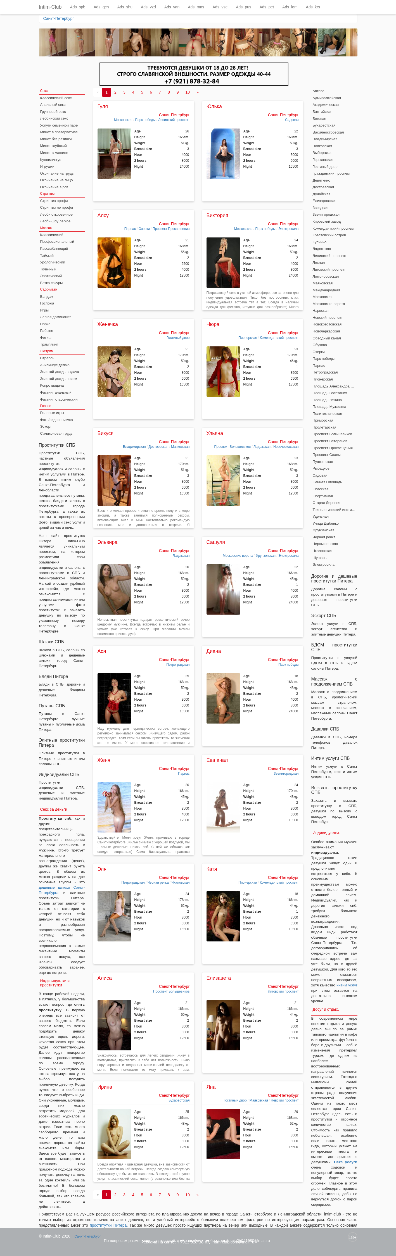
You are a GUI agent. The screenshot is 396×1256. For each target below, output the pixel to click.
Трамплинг (49, 344)
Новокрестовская (327, 324)
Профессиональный (57, 241)
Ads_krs (313, 7)
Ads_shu (124, 7)
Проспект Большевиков (232, 447)
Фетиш (45, 338)
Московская (123, 120)
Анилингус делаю (55, 365)
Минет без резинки (56, 139)
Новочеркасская (285, 447)
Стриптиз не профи (56, 207)
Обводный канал (327, 338)
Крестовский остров (329, 235)
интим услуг (346, 985)
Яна (211, 1087)
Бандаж (46, 296)
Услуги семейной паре (59, 125)
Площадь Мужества (329, 407)
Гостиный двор (178, 338)
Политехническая (327, 413)
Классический (51, 235)
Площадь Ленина (327, 400)
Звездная (320, 208)
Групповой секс (53, 112)
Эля (102, 869)
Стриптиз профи (54, 201)
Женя (104, 760)
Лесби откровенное (56, 214)
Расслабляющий (54, 248)
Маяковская (180, 447)
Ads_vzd (148, 7)
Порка (45, 324)
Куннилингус (50, 160)
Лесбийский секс (54, 118)
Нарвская (321, 310)
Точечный (48, 269)
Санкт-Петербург (58, 18)
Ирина (105, 1087)
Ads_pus (243, 7)
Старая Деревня (326, 503)
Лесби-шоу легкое (55, 221)
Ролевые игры (52, 413)
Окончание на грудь (57, 173)
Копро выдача (52, 385)
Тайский (47, 255)
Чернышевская (325, 544)
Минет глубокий (53, 146)
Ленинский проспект (173, 120)
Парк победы (145, 120)
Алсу (103, 215)
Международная (326, 290)
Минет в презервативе (59, 132)
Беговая (319, 118)
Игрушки (47, 166)
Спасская (321, 489)
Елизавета (219, 978)
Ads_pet (267, 7)
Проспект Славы (327, 455)
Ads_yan (171, 7)
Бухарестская (179, 1100)
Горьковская (323, 160)
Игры (44, 310)
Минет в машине (54, 153)
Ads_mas (196, 7)
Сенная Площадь (327, 482)
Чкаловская (181, 882)
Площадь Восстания (330, 393)
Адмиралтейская (327, 98)
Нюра (213, 324)
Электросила (288, 229)
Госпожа (47, 303)
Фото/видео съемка (56, 420)
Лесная (319, 262)
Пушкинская (323, 462)
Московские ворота (238, 556)
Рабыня (46, 331)
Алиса (105, 978)
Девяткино (321, 180)
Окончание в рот (54, 187)
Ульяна (215, 433)
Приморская (323, 420)
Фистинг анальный (56, 392)
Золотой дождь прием (58, 379)
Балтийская (323, 112)
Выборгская (323, 153)
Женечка (108, 324)
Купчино (320, 242)
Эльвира (108, 542)
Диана (214, 651)
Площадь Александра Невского (335, 386)
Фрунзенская (265, 556)
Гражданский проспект (332, 173)
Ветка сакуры (51, 283)
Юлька (214, 106)
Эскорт (46, 426)
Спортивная (323, 496)
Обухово (320, 345)
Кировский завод (327, 221)
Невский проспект (284, 1100)
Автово (318, 91)
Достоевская (159, 447)
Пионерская (247, 338)
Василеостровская (328, 132)
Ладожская (262, 447)
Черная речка (158, 882)
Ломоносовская (326, 276)
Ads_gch (101, 7)
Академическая (326, 105)
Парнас (130, 229)
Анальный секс (53, 105)
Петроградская (177, 665)
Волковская (322, 146)
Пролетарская (324, 427)
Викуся (106, 433)
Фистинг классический (59, 399)
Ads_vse (220, 7)
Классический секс (56, 98)
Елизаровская (324, 201)
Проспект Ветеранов (330, 441)
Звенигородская (286, 774)
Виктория (217, 215)
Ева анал (217, 760)
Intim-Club (50, 7)
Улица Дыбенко (326, 523)
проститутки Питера (108, 1225)
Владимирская (134, 447)
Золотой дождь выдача (59, 372)
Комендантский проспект (279, 338)
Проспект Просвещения (171, 229)
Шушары (320, 558)
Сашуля (216, 542)
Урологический (52, 262)
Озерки (144, 229)
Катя (212, 869)
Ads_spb (77, 7)
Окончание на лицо (56, 180)
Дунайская (322, 194)
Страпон (47, 358)
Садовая (292, 120)
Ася (102, 651)
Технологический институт (335, 510)
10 (187, 92)
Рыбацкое (321, 468)
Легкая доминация (56, 317)
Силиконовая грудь (56, 433)
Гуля (103, 106)
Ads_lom (289, 7)
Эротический (51, 276)
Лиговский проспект (283, 991)
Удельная (321, 516)
